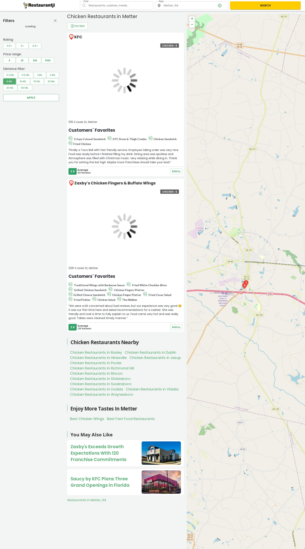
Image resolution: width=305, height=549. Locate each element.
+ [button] (192, 19)
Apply (31, 98)
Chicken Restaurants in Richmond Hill (102, 368)
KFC (78, 37)
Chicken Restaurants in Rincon (96, 373)
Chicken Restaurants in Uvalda (96, 389)
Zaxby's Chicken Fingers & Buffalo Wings (115, 183)
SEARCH (265, 5)
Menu (176, 171)
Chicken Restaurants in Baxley (96, 352)
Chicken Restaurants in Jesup (155, 357)
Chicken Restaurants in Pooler (96, 362)
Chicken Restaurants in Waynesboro (101, 394)
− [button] (192, 25)
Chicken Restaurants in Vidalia (152, 389)
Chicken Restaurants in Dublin (150, 352)
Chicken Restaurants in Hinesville (98, 357)
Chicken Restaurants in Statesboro (100, 378)
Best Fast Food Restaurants (131, 418)
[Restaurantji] (39, 5)
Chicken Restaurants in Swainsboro (100, 383)
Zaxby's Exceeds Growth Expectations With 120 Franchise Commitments (98, 453)
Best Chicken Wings (87, 418)
